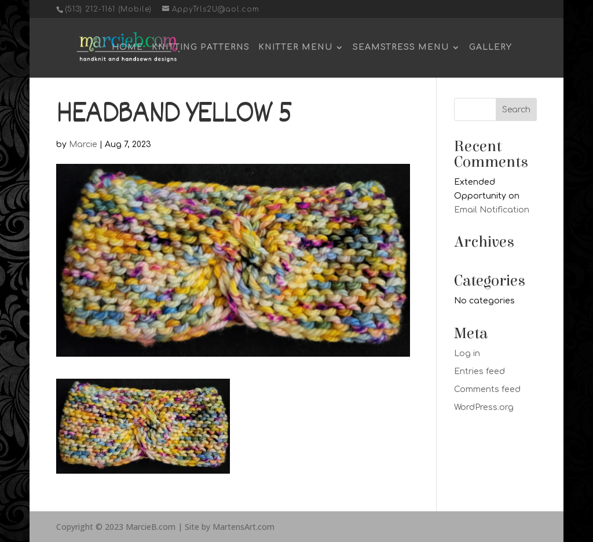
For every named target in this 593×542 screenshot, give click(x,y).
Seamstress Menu (401, 47)
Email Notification (491, 210)
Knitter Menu (295, 47)
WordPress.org (484, 407)
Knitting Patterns (201, 47)
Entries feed (479, 371)
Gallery (490, 47)
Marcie (83, 144)
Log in (467, 353)
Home (127, 47)
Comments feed (487, 389)
